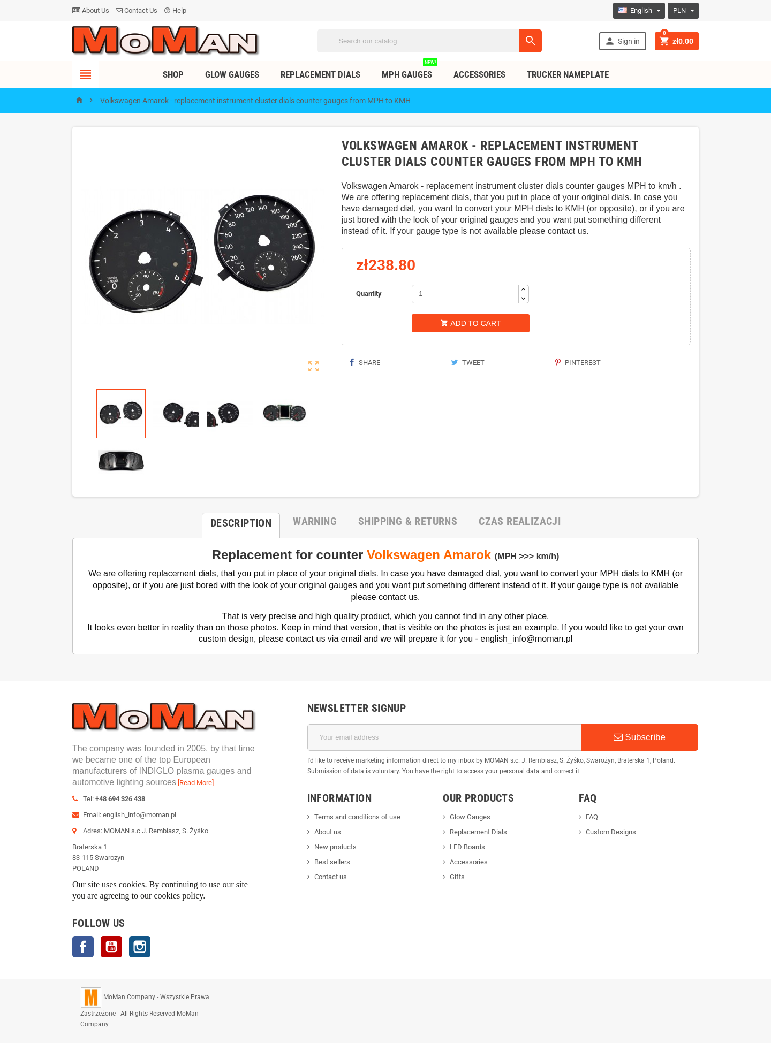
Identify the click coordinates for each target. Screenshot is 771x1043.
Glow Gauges (232, 74)
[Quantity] (465, 294)
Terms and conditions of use (357, 817)
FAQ (592, 817)
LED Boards (467, 847)
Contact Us (136, 10)
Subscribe (640, 737)
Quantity (369, 294)
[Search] (429, 40)
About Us (90, 10)
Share (365, 363)
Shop (173, 74)
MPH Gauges (409, 70)
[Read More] (196, 783)
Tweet (468, 363)
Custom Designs (611, 832)
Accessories (479, 74)
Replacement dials (320, 74)
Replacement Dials (478, 832)
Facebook (83, 946)
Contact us (330, 877)
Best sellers (332, 862)
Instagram (139, 946)
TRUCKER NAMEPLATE (568, 74)
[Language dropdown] (639, 10)
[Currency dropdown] (683, 10)
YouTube (111, 946)
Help (175, 10)
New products (335, 847)
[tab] (241, 521)
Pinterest (578, 363)
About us (327, 832)
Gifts (457, 877)
